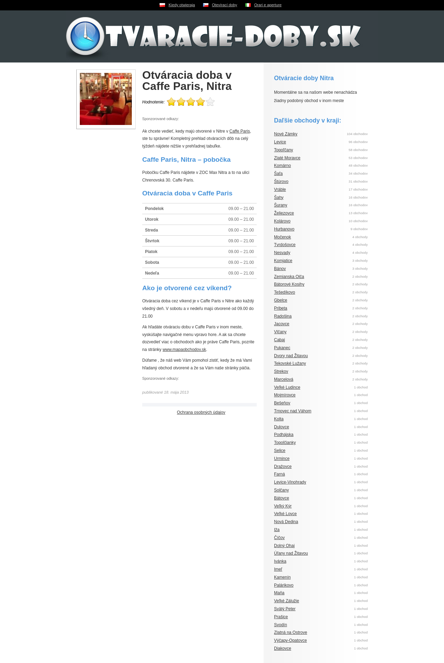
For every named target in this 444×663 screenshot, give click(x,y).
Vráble (280, 189)
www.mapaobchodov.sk (184, 349)
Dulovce (281, 427)
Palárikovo (283, 585)
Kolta (278, 419)
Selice (279, 450)
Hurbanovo (284, 229)
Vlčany (280, 331)
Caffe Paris (239, 131)
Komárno (282, 165)
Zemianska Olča (289, 276)
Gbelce (280, 300)
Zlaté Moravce (287, 158)
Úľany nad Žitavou (291, 553)
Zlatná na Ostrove (290, 632)
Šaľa (278, 173)
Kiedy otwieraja (182, 5)
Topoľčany (283, 150)
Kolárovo (282, 221)
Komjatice (283, 260)
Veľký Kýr (283, 506)
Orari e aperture (268, 5)
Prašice (281, 616)
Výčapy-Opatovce (290, 640)
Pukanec (282, 347)
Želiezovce (284, 213)
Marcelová (283, 379)
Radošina (283, 316)
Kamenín (282, 577)
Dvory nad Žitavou (291, 355)
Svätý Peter (285, 608)
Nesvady (282, 252)
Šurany (280, 205)
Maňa (279, 592)
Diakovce (282, 648)
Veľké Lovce (285, 513)
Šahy (278, 197)
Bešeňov (282, 403)
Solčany (281, 490)
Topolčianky (285, 442)
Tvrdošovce (285, 244)
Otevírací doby (224, 5)
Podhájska (283, 434)
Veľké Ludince (287, 387)
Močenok (282, 237)
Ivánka (280, 561)
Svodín (280, 624)
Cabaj (279, 339)
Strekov (281, 371)
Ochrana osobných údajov (201, 412)
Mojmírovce (285, 395)
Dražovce (283, 466)
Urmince (282, 458)
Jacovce (281, 323)
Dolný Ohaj (284, 545)
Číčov (279, 537)
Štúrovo (281, 181)
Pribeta (280, 308)
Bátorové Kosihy (289, 284)
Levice (280, 142)
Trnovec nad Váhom (292, 411)
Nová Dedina (286, 521)
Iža (277, 529)
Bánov (280, 268)
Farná (279, 474)
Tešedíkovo (284, 292)
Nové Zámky (285, 134)
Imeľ (278, 569)
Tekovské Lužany (290, 363)
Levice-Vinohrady (290, 482)
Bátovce (281, 498)
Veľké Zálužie (286, 600)
